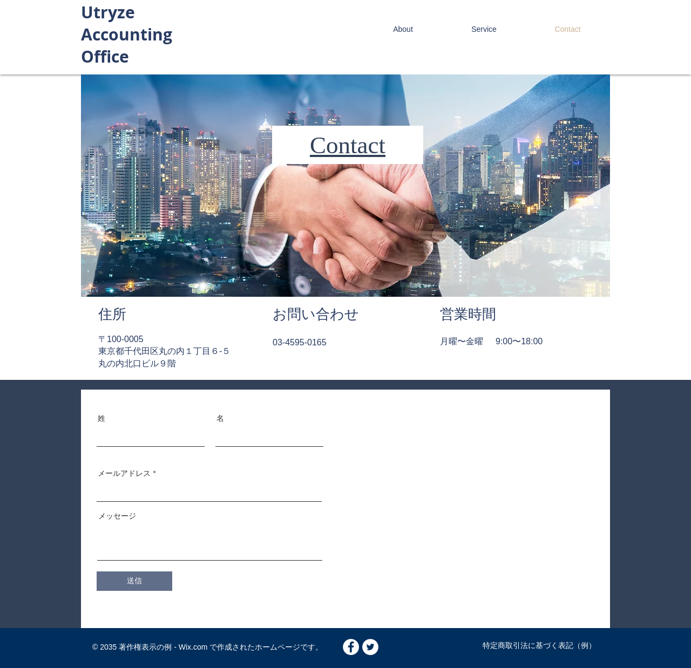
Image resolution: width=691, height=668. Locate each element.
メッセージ (117, 516)
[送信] (134, 581)
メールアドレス (124, 473)
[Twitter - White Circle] (370, 647)
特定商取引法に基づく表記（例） (539, 645)
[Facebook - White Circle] (351, 647)
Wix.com (192, 647)
